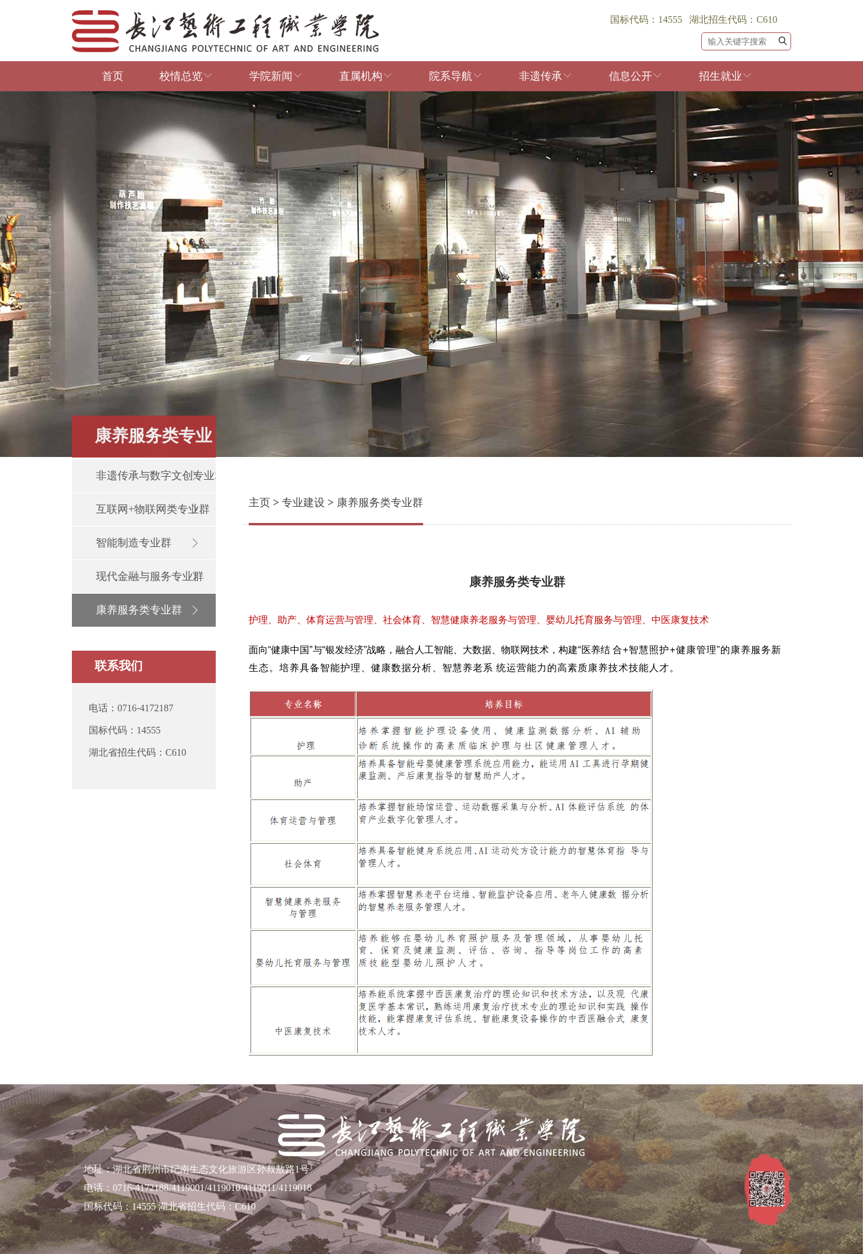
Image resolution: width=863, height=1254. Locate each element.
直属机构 (366, 76)
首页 (112, 76)
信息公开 (636, 76)
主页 (259, 503)
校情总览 (186, 76)
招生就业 (726, 76)
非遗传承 (546, 76)
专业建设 (303, 503)
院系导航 (456, 76)
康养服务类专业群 (380, 503)
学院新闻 (276, 76)
